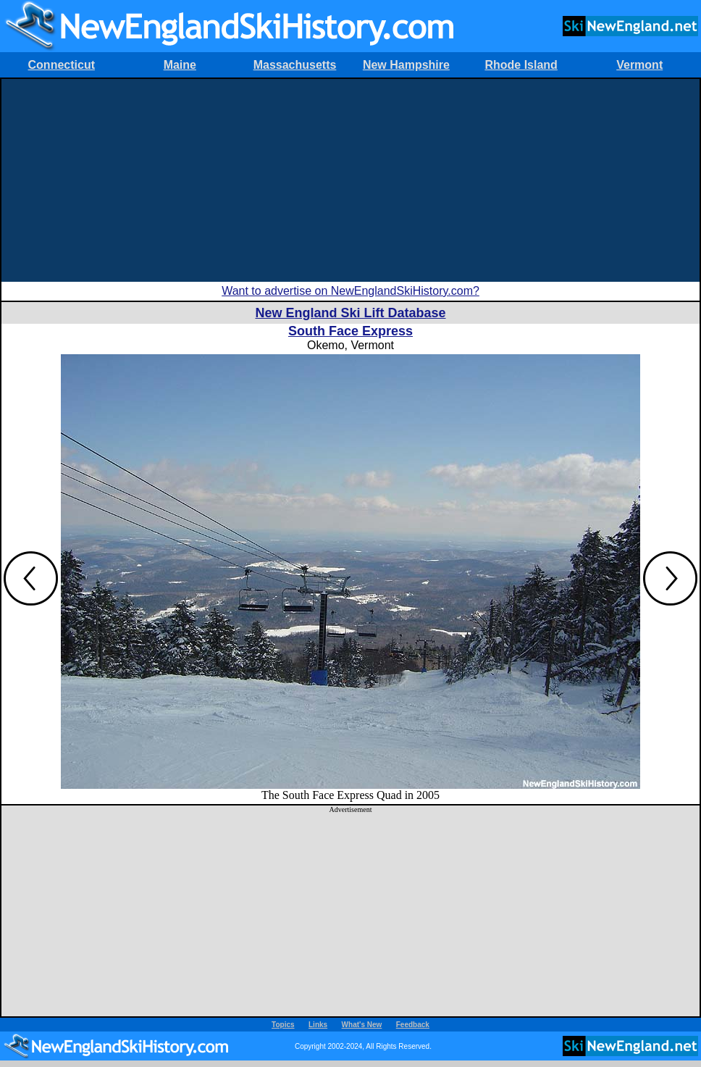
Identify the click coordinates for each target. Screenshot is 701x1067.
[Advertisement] (350, 180)
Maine (180, 65)
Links (317, 1025)
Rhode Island (520, 65)
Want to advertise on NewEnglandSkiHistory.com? (350, 291)
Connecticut (61, 65)
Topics (283, 1025)
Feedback (412, 1025)
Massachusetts (295, 65)
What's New (362, 1025)
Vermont (639, 65)
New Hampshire (406, 65)
